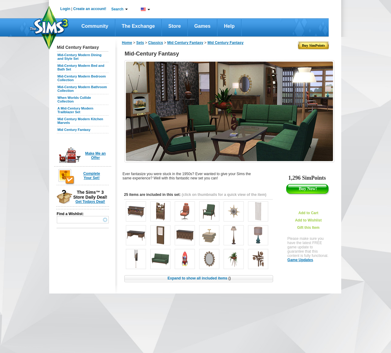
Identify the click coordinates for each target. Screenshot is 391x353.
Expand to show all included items (199, 278)
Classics (155, 43)
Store (174, 26)
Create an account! (89, 9)
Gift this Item (308, 227)
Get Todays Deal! (90, 202)
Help (229, 26)
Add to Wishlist (308, 220)
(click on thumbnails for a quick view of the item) (224, 195)
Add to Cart (308, 213)
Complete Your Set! (91, 175)
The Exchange (138, 26)
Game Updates (300, 260)
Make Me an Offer (95, 155)
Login (65, 9)
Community (95, 26)
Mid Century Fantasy (73, 129)
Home (127, 43)
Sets (140, 43)
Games (202, 26)
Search (117, 9)
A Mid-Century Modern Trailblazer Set (75, 110)
